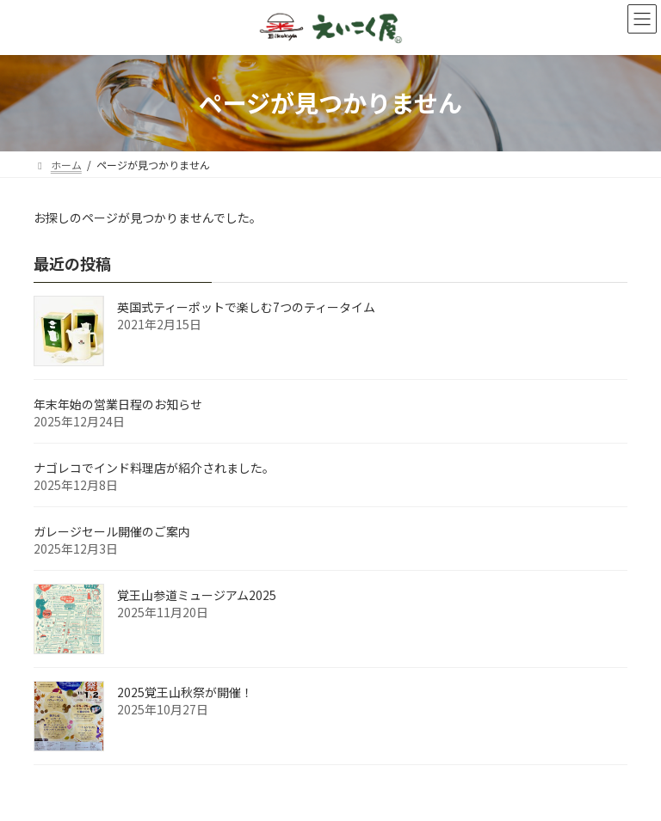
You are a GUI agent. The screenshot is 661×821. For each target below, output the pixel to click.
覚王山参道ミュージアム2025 (196, 594)
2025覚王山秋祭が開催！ (185, 692)
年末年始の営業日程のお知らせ (118, 404)
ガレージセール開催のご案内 (112, 531)
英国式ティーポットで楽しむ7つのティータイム (246, 307)
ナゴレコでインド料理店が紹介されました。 (154, 467)
